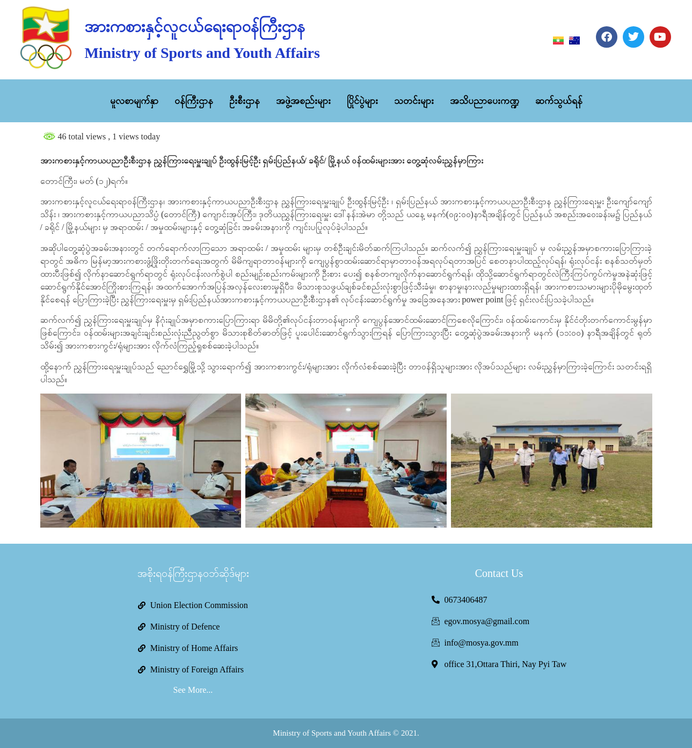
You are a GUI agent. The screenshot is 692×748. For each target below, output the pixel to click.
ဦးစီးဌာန (244, 100)
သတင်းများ (414, 100)
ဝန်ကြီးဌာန (193, 100)
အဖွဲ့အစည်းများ (303, 100)
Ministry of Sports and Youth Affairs (201, 53)
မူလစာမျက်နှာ (134, 100)
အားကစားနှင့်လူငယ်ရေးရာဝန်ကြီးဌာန (194, 26)
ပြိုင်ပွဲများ (362, 100)
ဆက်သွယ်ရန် (558, 100)
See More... (193, 689)
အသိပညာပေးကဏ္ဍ (484, 100)
